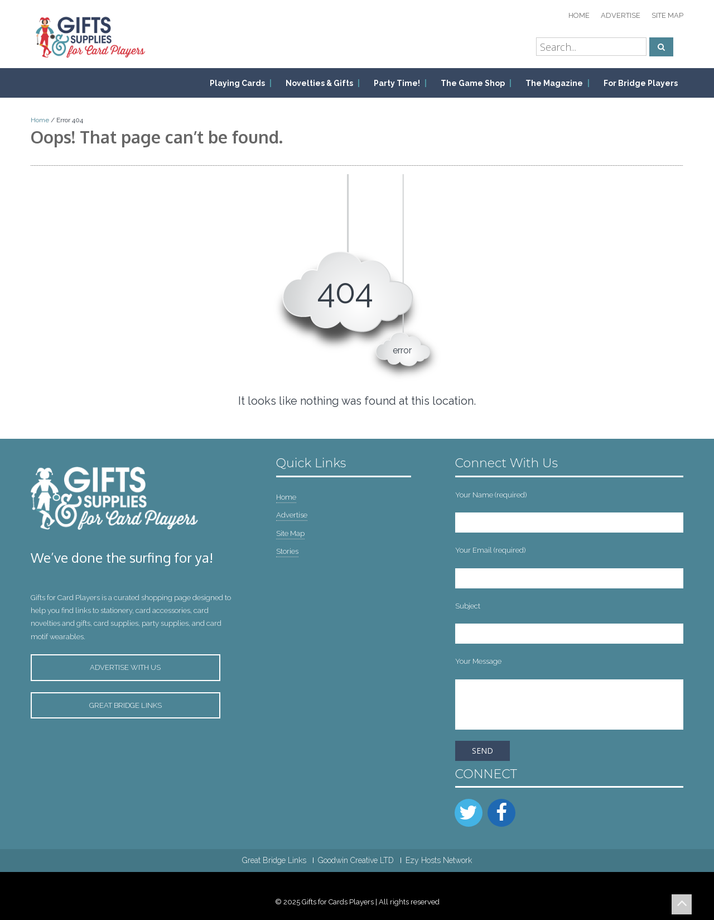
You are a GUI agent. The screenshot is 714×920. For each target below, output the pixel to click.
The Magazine (554, 83)
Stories (287, 551)
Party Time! (397, 83)
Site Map (667, 15)
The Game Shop (473, 83)
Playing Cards (237, 83)
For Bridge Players (641, 83)
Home (579, 15)
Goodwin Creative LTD (356, 860)
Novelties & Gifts (319, 83)
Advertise (620, 15)
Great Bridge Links (125, 705)
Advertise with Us (125, 667)
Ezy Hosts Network (439, 860)
